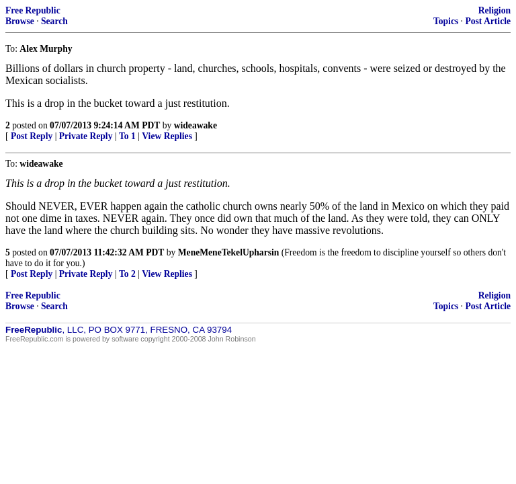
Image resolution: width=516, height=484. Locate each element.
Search (54, 21)
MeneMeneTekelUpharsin (229, 252)
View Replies (167, 136)
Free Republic (32, 10)
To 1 (127, 136)
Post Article (488, 21)
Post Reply (31, 136)
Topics (445, 21)
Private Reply (86, 136)
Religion (494, 10)
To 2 (127, 274)
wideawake (195, 125)
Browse (19, 21)
